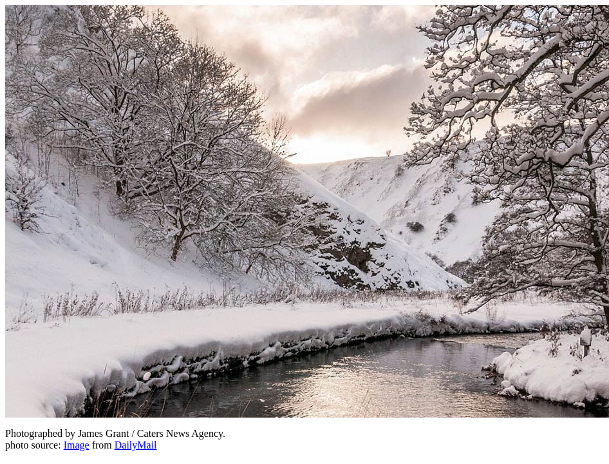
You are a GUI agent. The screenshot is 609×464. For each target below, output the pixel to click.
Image (76, 445)
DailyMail (136, 445)
